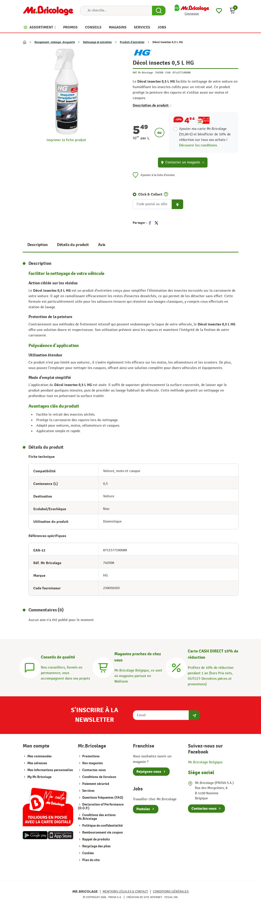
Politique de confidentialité (102, 825)
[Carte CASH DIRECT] (176, 667)
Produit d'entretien (132, 42)
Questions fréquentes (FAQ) (102, 797)
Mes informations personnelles (50, 770)
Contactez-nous (93, 770)
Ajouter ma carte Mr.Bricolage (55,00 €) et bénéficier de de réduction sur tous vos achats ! (205, 134)
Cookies (87, 853)
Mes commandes (39, 756)
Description (37, 244)
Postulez (143, 809)
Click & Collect (150, 194)
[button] (233, 11)
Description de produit (152, 105)
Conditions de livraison (98, 777)
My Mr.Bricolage (39, 777)
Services (88, 791)
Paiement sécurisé (95, 784)
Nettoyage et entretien (97, 42)
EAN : (169, 72)
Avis (101, 244)
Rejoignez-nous (148, 771)
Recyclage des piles (96, 846)
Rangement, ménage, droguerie (54, 42)
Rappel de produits (95, 839)
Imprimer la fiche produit (66, 140)
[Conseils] (29, 667)
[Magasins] (103, 667)
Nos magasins (92, 763)
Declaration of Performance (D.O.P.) (100, 806)
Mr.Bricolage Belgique (205, 762)
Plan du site (90, 860)
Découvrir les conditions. (198, 145)
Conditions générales (171, 891)
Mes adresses (37, 763)
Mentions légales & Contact (125, 891)
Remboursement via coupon (102, 832)
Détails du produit (73, 244)
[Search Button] (159, 10)
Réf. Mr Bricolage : (143, 72)
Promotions (90, 756)
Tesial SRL (171, 897)
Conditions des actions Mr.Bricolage (97, 817)
